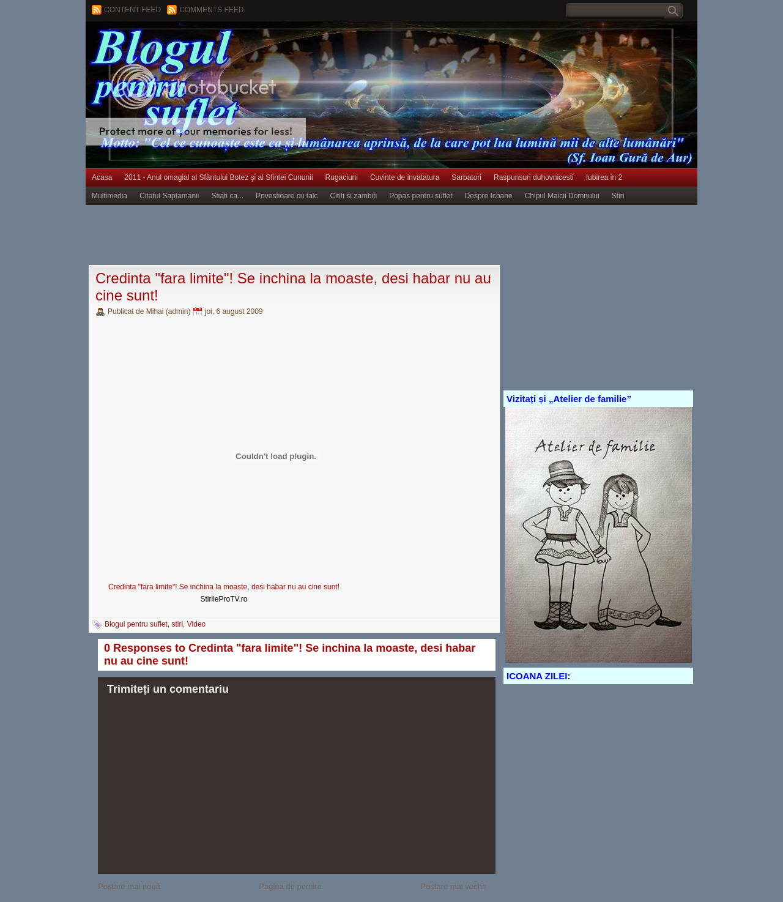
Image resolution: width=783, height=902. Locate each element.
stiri (177, 624)
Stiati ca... (227, 196)
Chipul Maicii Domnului (562, 196)
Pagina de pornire (290, 886)
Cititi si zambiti (353, 196)
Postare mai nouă (129, 886)
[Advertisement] (308, 235)
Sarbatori (466, 177)
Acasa (102, 177)
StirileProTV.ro (224, 599)
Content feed (132, 10)
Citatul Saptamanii (169, 196)
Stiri (618, 196)
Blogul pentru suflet (136, 624)
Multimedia (109, 196)
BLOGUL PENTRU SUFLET (223, 46)
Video (196, 624)
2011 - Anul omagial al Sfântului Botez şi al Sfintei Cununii (218, 177)
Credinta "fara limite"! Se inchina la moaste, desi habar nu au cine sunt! (224, 587)
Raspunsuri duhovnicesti (534, 177)
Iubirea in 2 (604, 177)
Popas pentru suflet (420, 196)
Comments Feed (211, 10)
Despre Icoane (489, 196)
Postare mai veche (453, 886)
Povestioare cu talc (286, 196)
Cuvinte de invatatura (404, 177)
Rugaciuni (341, 177)
